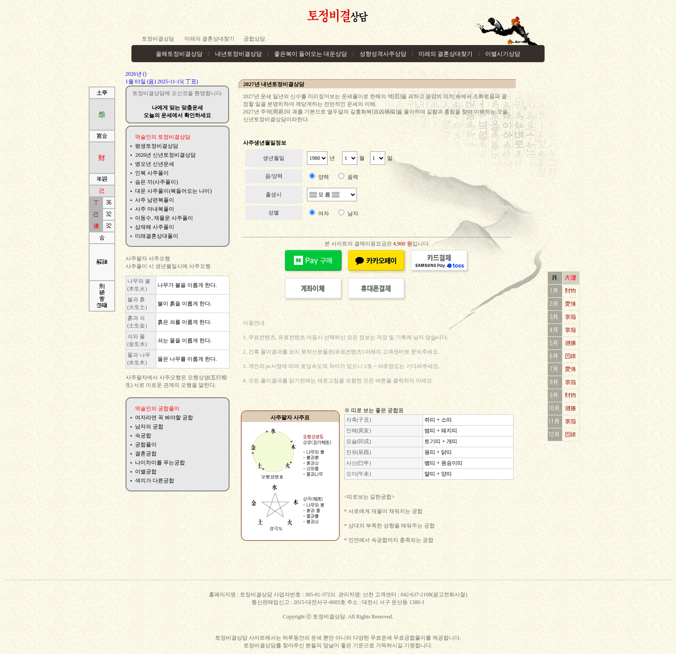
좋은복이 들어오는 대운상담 (310, 53)
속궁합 (143, 435)
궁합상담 (254, 39)
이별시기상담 (502, 53)
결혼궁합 (146, 453)
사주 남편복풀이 (154, 200)
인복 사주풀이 (152, 173)
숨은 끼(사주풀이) (156, 182)
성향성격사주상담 (383, 53)
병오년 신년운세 (154, 164)
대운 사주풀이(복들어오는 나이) (173, 191)
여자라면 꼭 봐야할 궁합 (164, 417)
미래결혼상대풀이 (156, 236)
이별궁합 (146, 471)
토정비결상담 (158, 39)
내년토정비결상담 (238, 53)
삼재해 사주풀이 (154, 227)
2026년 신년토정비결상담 (165, 155)
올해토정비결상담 (179, 53)
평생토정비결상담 (156, 146)
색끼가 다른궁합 (154, 480)
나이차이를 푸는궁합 (160, 462)
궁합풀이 (146, 444)
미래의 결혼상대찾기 (208, 39)
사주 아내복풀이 (154, 209)
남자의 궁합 (149, 426)
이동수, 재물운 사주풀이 (164, 218)
